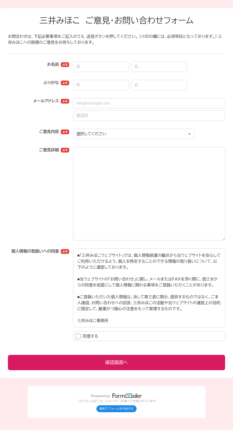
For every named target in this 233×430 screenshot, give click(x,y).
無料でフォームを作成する (117, 408)
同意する (86, 336)
